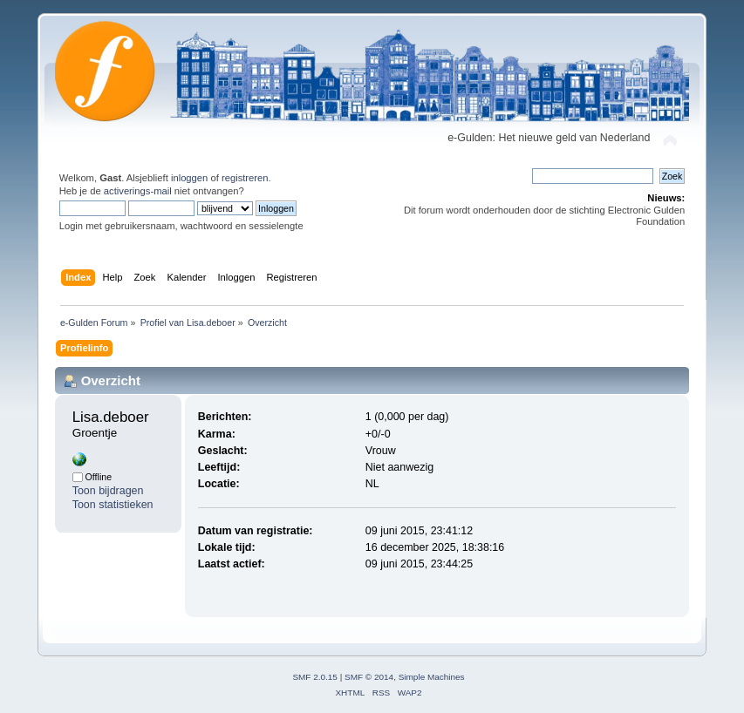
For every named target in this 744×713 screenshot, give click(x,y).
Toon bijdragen (108, 491)
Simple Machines (432, 677)
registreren (245, 178)
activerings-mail (138, 191)
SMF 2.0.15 (315, 677)
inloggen (189, 178)
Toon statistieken (113, 505)
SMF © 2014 (369, 677)
